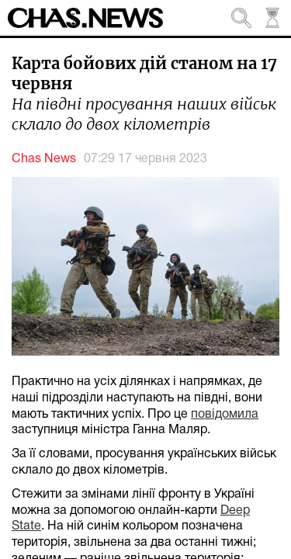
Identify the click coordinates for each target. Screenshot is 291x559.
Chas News (44, 159)
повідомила (224, 414)
